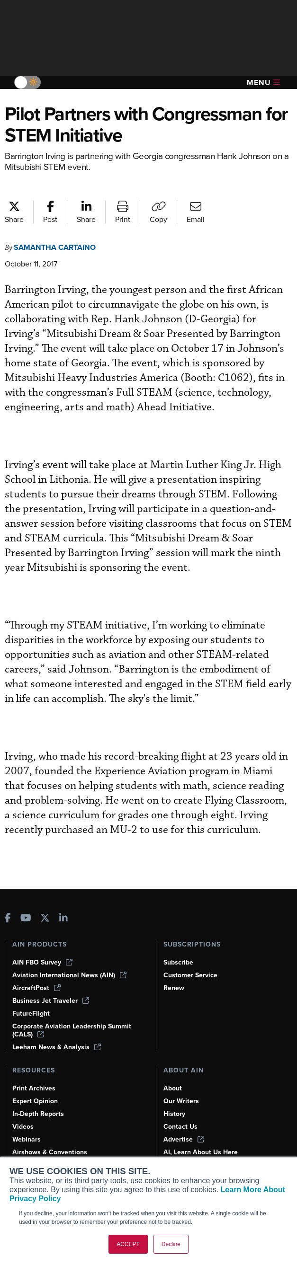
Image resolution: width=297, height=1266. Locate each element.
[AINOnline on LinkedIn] (63, 919)
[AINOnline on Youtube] (25, 919)
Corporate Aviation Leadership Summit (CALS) (71, 1030)
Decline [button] (171, 1244)
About (172, 1088)
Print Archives (33, 1088)
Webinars (26, 1139)
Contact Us (180, 1127)
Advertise (183, 1139)
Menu (263, 82)
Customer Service (190, 975)
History (174, 1114)
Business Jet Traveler (50, 1001)
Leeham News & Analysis (56, 1047)
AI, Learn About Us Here (200, 1152)
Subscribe (178, 962)
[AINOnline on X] (45, 919)
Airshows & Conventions (49, 1152)
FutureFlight (31, 1013)
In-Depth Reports (38, 1114)
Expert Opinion (35, 1101)
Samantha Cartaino (55, 247)
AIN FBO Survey (42, 962)
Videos (23, 1127)
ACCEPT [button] (128, 1244)
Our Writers (181, 1101)
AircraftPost (36, 988)
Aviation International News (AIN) (69, 975)
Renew (173, 988)
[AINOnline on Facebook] (8, 919)
